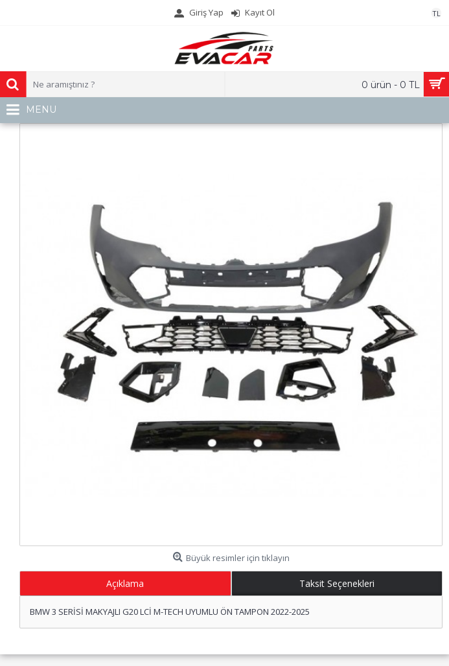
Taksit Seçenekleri (336, 583)
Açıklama (125, 583)
